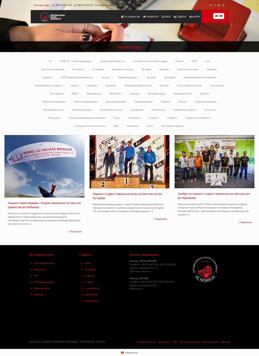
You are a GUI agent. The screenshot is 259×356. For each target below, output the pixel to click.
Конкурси (92, 85)
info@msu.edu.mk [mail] (106, 5)
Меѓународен (94, 93)
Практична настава (205, 101)
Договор (146, 69)
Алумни (179, 61)
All (50, 61)
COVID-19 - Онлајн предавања (76, 61)
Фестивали (133, 125)
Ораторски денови (116, 101)
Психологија (158, 109)
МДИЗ (75, 93)
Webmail (38, 294)
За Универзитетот (44, 263)
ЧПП (36, 275)
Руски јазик (54, 117)
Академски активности (112, 61)
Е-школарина (92, 288)
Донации (164, 69)
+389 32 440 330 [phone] (63, 5)
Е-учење (89, 281)
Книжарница (92, 300)
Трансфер (90, 269)
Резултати (210, 109)
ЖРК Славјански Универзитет (77, 77)
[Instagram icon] (223, 5)
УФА (116, 125)
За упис (105, 77)
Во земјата (78, 69)
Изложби (151, 77)
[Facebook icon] (210, 5)
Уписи (88, 263)
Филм (150, 125)
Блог (207, 61)
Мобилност (116, 93)
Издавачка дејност (128, 77)
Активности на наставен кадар (150, 61)
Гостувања (98, 69)
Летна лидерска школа (189, 85)
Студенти (154, 117)
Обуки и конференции (86, 101)
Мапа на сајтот (42, 288)
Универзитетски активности (90, 125)
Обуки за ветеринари (54, 101)
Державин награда (122, 69)
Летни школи (217, 85)
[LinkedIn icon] (219, 5)
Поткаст (182, 101)
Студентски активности (198, 117)
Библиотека (91, 294)
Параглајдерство (143, 101)
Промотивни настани (111, 109)
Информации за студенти (49, 85)
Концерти (111, 85)
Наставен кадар (156, 93)
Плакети (165, 101)
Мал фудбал (56, 93)
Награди (134, 93)
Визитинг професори (53, 69)
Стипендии (134, 117)
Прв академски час (53, 109)
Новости (204, 93)
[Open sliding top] (129, 3)
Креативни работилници (138, 85)
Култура (164, 85)
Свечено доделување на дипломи (87, 117)
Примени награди (82, 109)
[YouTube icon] (215, 5)
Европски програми (188, 69)
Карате (75, 85)
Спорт (117, 117)
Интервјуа (170, 77)
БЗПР (194, 61)
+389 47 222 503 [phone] (84, 5)
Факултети (40, 269)
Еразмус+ (212, 69)
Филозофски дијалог (173, 125)
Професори (137, 109)
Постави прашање (44, 281)
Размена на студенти (184, 109)
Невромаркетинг (182, 93)
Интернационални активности (200, 77)
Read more (76, 231)
